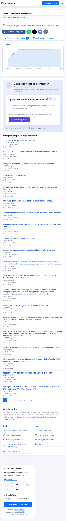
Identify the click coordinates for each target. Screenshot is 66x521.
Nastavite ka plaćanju (18, 504)
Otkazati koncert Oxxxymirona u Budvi (19, 238)
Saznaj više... (10, 479)
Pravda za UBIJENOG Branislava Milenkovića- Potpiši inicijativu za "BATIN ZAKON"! (32, 225)
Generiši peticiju (19, 120)
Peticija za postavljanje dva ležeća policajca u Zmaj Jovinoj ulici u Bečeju (32, 347)
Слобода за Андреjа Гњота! (13, 17)
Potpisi (23, 38)
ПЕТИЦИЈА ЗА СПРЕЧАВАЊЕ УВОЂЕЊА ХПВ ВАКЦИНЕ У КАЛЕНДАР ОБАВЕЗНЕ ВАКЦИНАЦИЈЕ (30, 277)
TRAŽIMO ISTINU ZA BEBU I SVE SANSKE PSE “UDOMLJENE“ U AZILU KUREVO (30, 188)
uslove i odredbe (19, 510)
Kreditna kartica (23, 498)
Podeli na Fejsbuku (13, 32)
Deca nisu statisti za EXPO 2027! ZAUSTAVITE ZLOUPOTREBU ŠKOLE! (30, 152)
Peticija (8, 38)
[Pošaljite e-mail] (40, 31)
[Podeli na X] (34, 31)
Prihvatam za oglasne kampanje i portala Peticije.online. (18, 512)
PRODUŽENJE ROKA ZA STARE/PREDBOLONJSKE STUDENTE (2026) (29, 201)
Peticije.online (8, 3)
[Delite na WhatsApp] (28, 31)
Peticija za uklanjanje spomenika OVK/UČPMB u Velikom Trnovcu (29, 164)
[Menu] (62, 3)
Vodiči (6, 426)
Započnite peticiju (50, 3)
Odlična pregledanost (43, 38)
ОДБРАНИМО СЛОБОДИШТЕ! (15, 175)
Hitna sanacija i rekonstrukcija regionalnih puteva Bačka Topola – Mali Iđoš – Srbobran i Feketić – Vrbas (31, 360)
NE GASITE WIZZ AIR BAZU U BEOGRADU (19, 140)
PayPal (9, 498)
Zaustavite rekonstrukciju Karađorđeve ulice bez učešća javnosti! (29, 250)
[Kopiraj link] (45, 31)
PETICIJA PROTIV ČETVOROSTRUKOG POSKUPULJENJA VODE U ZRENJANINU (28, 374)
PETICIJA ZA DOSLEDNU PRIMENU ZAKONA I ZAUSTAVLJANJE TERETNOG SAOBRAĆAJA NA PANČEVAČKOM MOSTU (32, 388)
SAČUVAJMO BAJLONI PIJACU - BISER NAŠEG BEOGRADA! (25, 306)
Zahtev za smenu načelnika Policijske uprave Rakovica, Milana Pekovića (32, 213)
